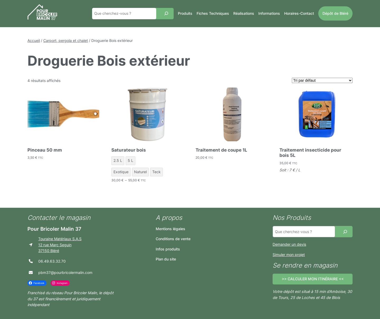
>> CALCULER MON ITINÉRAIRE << (313, 279)
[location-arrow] (30, 244)
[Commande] (322, 80)
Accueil (33, 40)
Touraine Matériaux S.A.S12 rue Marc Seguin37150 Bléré (60, 244)
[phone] (30, 261)
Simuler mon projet (289, 254)
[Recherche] (166, 13)
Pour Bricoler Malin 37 (54, 229)
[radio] (117, 160)
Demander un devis (289, 244)
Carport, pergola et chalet (65, 40)
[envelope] (30, 272)
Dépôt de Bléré (335, 13)
